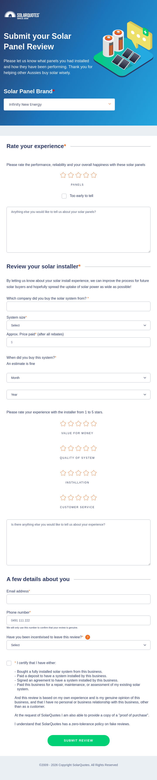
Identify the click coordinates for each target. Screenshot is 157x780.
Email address (18, 591)
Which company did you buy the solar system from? (48, 298)
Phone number (19, 612)
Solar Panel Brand (29, 91)
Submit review (78, 740)
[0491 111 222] (78, 620)
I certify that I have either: (35, 663)
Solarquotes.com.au (80, 15)
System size (17, 317)
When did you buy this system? (78, 361)
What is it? (87, 637)
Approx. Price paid (35, 334)
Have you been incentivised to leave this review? (49, 637)
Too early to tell (81, 196)
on (63, 175)
